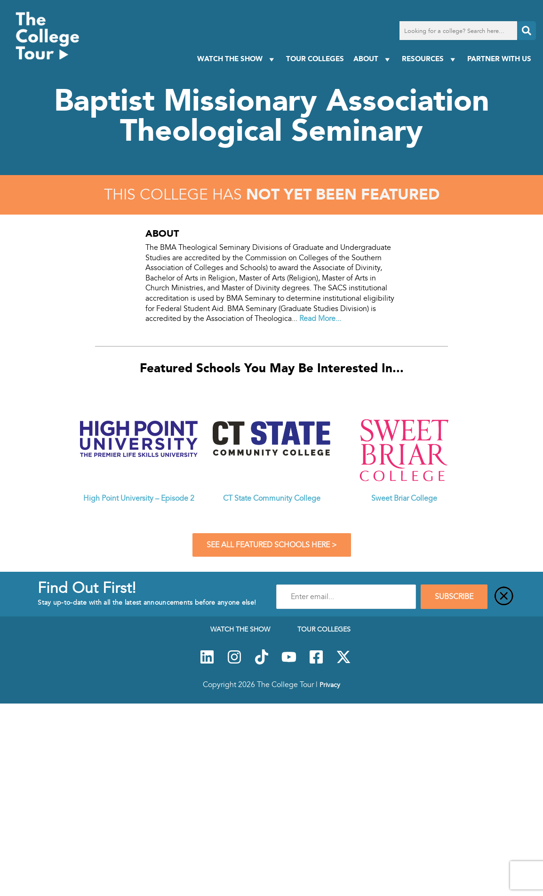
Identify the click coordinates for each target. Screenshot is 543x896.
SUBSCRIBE (454, 596)
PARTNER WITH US (499, 58)
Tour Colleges (315, 58)
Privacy (329, 684)
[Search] (526, 30)
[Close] (504, 596)
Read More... (320, 318)
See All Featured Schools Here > (272, 545)
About (372, 59)
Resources (430, 59)
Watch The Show (237, 59)
